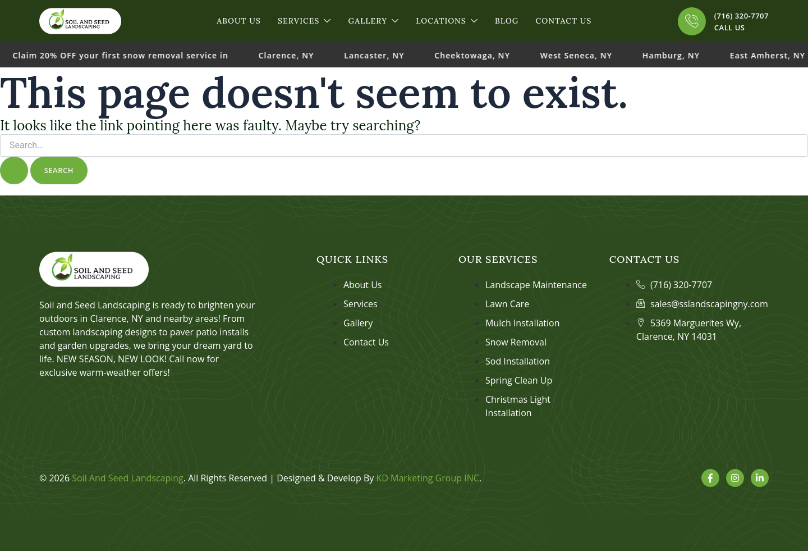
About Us (239, 21)
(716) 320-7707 (741, 16)
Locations (447, 21)
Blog (506, 21)
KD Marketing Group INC (427, 478)
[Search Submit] (14, 170)
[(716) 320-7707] (692, 21)
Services (304, 21)
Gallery (373, 21)
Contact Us (563, 21)
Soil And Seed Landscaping (127, 478)
